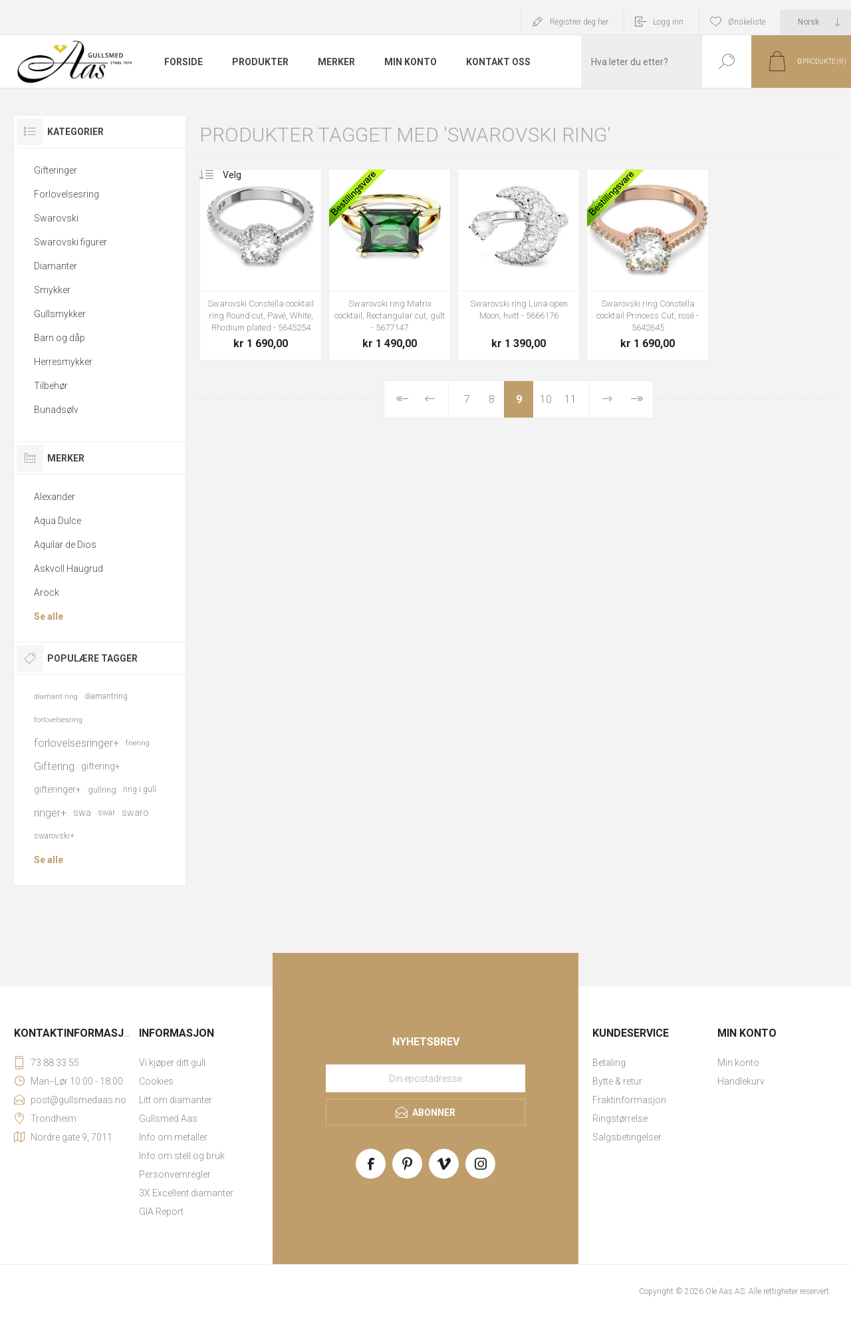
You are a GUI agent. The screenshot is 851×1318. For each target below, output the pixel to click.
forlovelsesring (58, 720)
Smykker (52, 290)
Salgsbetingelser (627, 1137)
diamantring (106, 696)
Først (401, 399)
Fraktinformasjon (629, 1100)
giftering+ (100, 766)
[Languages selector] (816, 22)
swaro (135, 812)
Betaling (609, 1062)
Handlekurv (741, 1081)
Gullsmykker (60, 314)
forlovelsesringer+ (76, 742)
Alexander (54, 496)
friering (138, 743)
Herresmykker (63, 361)
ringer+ (50, 812)
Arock (46, 592)
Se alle (48, 616)
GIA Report (161, 1211)
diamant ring (56, 696)
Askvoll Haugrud (68, 568)
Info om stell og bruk (182, 1155)
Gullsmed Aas (168, 1118)
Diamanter (55, 266)
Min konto (738, 1062)
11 (570, 399)
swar (106, 812)
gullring (102, 790)
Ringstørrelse (620, 1118)
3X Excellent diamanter (186, 1193)
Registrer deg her (579, 22)
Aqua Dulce (57, 520)
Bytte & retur (617, 1081)
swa (82, 812)
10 (546, 399)
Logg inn (668, 22)
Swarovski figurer (70, 242)
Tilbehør (51, 385)
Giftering (54, 766)
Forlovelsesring (66, 194)
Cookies (156, 1081)
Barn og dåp (59, 337)
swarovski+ (54, 836)
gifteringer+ (57, 789)
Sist (636, 399)
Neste (607, 399)
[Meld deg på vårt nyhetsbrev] (425, 1079)
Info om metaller (173, 1137)
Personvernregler (175, 1174)
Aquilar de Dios (65, 544)
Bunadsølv (56, 409)
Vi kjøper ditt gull (172, 1062)
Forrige (430, 399)
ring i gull (139, 789)
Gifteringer (55, 170)
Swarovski (56, 218)
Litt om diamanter (175, 1100)
